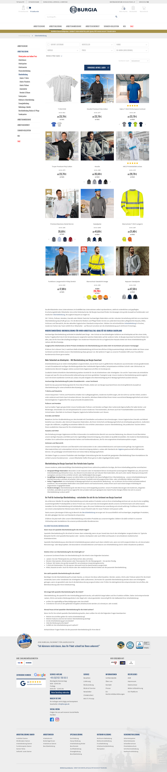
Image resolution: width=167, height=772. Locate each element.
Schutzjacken (22, 96)
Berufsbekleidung (88, 512)
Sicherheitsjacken (129, 738)
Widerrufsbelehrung (135, 688)
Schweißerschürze (130, 744)
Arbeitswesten (23, 67)
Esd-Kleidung (74, 738)
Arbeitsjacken (23, 63)
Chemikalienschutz (130, 746)
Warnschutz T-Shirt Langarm (132, 224)
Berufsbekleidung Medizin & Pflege (29, 110)
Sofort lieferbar (57, 44)
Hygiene (121, 449)
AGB (129, 678)
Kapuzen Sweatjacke (132, 281)
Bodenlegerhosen (49, 741)
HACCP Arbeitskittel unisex (132, 166)
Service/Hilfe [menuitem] (143, 2)
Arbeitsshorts (47, 738)
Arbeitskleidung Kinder (77, 744)
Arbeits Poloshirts (25, 81)
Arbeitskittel (23, 89)
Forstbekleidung (102, 744)
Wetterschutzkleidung (104, 741)
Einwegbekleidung (24, 103)
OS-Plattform (133, 692)
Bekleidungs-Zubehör (25, 107)
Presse (108, 688)
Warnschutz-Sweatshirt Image (97, 281)
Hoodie (97, 166)
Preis (84, 50)
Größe (50, 50)
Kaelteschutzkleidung (131, 751)
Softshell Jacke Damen (24, 751)
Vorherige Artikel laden (98, 67)
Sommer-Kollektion (24, 130)
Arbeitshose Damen (49, 744)
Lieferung (87, 681)
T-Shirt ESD (62, 109)
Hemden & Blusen (25, 92)
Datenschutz (132, 685)
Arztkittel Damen (22, 738)
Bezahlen (87, 678)
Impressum (132, 681)
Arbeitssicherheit (23, 125)
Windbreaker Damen (23, 741)
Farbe (118, 44)
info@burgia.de (63, 704)
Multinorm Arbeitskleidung (26, 99)
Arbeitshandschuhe (24, 119)
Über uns (109, 681)
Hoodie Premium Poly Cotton (97, 109)
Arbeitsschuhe (22, 46)
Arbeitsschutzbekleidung (105, 746)
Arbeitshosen (22, 60)
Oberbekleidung (23, 74)
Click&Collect (88, 695)
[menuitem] (122, 8)
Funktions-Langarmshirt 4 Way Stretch (62, 281)
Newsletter (87, 692)
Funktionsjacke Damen (24, 746)
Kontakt (109, 685)
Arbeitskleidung (22, 51)
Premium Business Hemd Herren (62, 224)
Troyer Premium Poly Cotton (62, 166)
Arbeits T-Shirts (24, 78)
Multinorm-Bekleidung (104, 738)
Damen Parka (20, 749)
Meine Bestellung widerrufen (60, 692)
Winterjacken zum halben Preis (28, 56)
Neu (18, 136)
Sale (18, 141)
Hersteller (86, 44)
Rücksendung (89, 685)
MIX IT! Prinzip (89, 698)
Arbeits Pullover (24, 85)
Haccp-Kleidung (75, 741)
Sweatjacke (97, 224)
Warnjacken (101, 749)
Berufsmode (74, 746)
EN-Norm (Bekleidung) (124, 50)
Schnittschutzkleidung (131, 749)
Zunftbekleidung (75, 749)
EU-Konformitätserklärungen (115, 693)
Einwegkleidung (75, 751)
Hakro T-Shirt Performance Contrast (132, 109)
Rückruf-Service (89, 688)
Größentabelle (111, 678)
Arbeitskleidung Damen (24, 744)
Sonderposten (23, 114)
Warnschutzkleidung (24, 71)
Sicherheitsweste (129, 741)
